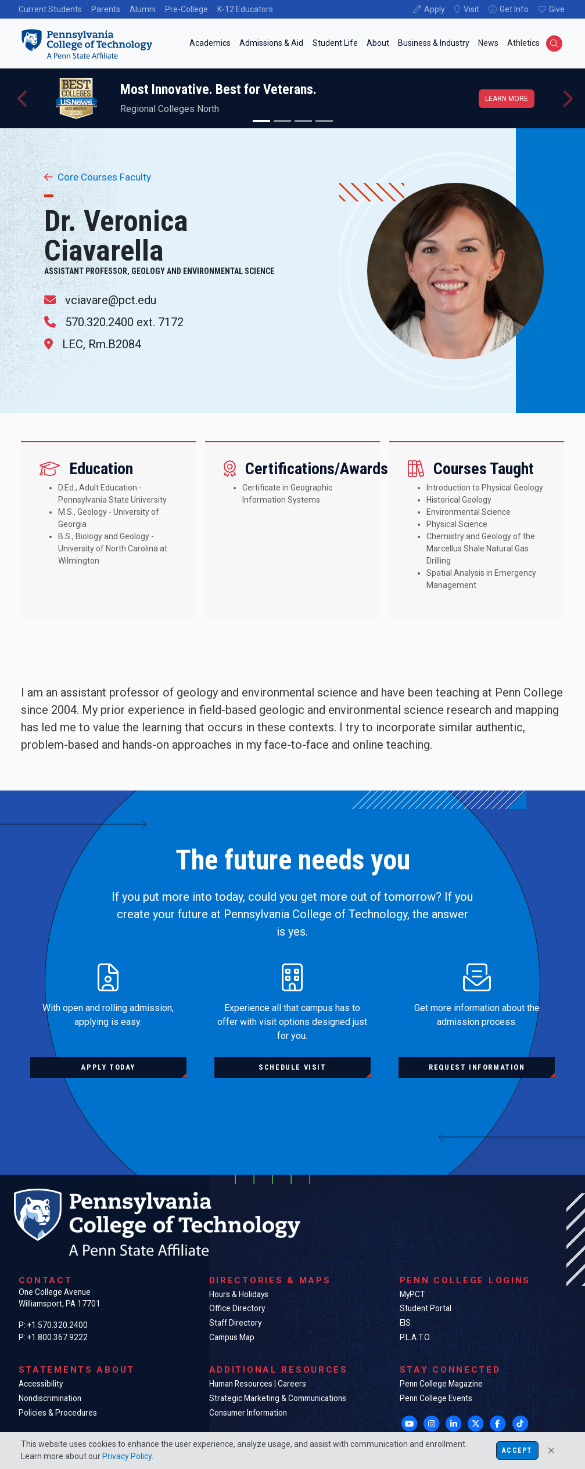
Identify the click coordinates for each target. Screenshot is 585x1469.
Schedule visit (292, 1067)
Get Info (514, 9)
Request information (477, 1067)
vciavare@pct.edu (110, 300)
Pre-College (186, 9)
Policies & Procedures (58, 1412)
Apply (434, 9)
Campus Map (231, 1337)
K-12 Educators (245, 9)
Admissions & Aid (271, 43)
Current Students (50, 9)
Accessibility (41, 1383)
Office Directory (237, 1308)
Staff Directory (235, 1322)
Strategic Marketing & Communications (277, 1398)
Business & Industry (433, 43)
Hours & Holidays (238, 1294)
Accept (517, 1450)
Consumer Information (248, 1412)
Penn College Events (436, 1398)
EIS (405, 1322)
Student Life (335, 43)
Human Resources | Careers (257, 1383)
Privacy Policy (127, 1456)
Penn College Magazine (441, 1383)
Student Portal (425, 1308)
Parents (105, 9)
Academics (210, 43)
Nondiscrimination (50, 1398)
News (488, 43)
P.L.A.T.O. (415, 1337)
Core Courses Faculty (97, 177)
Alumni (143, 9)
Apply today (108, 1067)
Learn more (506, 99)
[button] (23, 98)
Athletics (523, 43)
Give (557, 9)
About (378, 43)
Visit (471, 9)
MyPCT (412, 1294)
